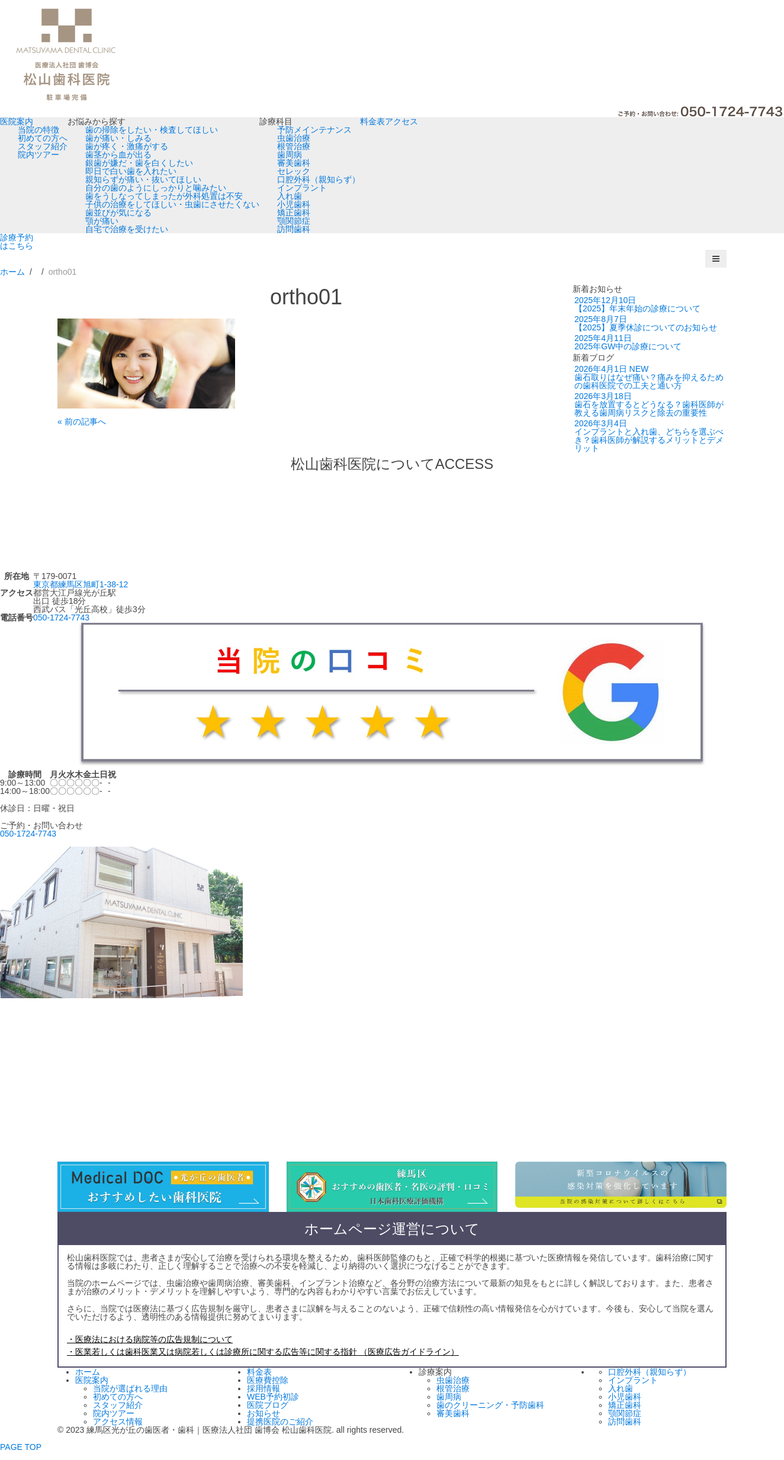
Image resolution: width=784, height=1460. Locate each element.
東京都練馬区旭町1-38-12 (80, 584)
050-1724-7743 (61, 617)
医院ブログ (267, 1405)
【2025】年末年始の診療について (637, 304)
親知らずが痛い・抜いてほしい (143, 179)
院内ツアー (38, 154)
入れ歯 (289, 196)
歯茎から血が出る (118, 154)
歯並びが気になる (118, 212)
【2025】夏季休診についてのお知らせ (645, 323)
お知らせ (263, 1413)
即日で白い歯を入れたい (130, 171)
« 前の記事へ (81, 421)
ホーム (87, 1372)
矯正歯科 (293, 212)
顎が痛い (101, 221)
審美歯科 (293, 163)
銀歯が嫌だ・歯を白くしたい (139, 163)
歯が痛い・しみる (118, 138)
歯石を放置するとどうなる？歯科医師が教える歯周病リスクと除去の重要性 (649, 404)
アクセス (401, 121)
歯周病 (289, 154)
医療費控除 (267, 1380)
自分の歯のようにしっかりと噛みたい (155, 187)
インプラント (302, 187)
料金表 (372, 121)
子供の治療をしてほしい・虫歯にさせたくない (172, 204)
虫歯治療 (293, 138)
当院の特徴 (38, 129)
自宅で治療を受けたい (126, 229)
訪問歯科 (293, 229)
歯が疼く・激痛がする (126, 146)
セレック (293, 171)
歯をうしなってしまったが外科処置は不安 (164, 196)
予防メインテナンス (314, 129)
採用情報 (263, 1388)
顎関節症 (293, 221)
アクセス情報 (118, 1421)
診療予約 (16, 241)
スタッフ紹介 (43, 146)
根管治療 (293, 146)
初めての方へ (43, 138)
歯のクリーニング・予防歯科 (490, 1405)
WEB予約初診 (273, 1396)
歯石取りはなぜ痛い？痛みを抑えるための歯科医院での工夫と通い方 (649, 377)
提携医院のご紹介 (280, 1421)
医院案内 (16, 121)
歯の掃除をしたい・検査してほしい (151, 129)
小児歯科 (293, 204)
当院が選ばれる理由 (130, 1388)
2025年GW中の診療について (628, 342)
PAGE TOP (20, 1447)
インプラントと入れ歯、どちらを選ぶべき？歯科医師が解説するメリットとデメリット (649, 436)
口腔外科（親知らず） (318, 179)
